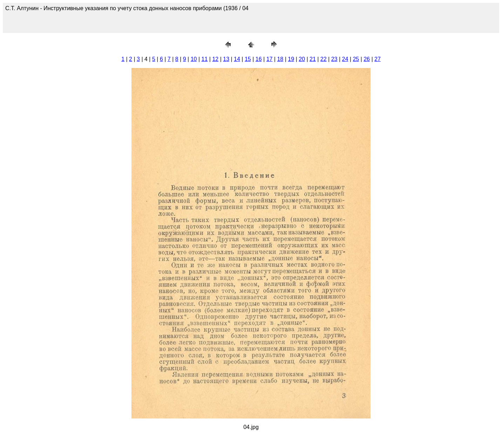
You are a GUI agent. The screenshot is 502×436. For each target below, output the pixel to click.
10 (194, 59)
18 (280, 59)
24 (345, 59)
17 (269, 59)
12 (215, 59)
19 (291, 59)
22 (323, 59)
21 (313, 59)
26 (367, 59)
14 (237, 59)
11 (205, 59)
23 (334, 59)
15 (248, 59)
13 (226, 59)
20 (302, 59)
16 (259, 59)
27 (377, 59)
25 (356, 59)
